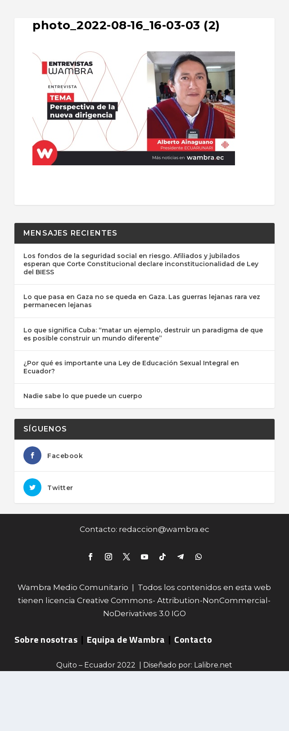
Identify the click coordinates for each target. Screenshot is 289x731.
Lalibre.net (213, 665)
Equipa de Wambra (126, 639)
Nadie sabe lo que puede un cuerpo (82, 396)
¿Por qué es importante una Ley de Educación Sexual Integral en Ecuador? (131, 367)
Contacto (193, 639)
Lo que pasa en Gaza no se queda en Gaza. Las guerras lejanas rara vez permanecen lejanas (141, 301)
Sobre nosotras (45, 639)
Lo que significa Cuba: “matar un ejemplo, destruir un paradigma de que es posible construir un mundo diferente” (143, 334)
